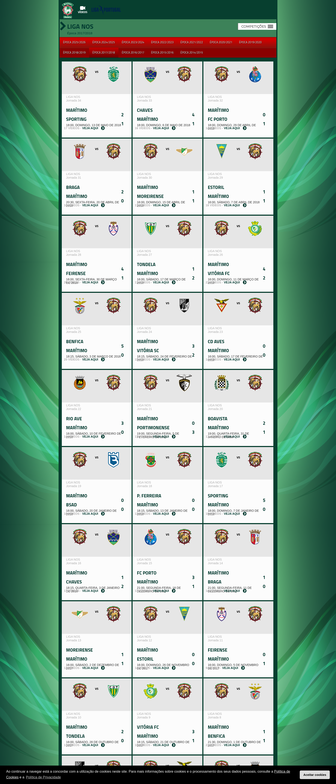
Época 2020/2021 (221, 42)
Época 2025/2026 (74, 42)
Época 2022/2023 (162, 42)
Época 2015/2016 (162, 52)
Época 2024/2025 (103, 42)
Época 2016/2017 (133, 52)
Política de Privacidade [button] (43, 777)
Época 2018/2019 (74, 52)
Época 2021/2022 (191, 42)
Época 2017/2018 (103, 52)
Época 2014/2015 (191, 52)
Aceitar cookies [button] (314, 775)
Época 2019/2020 (250, 42)
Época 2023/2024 (133, 42)
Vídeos (82, 9)
